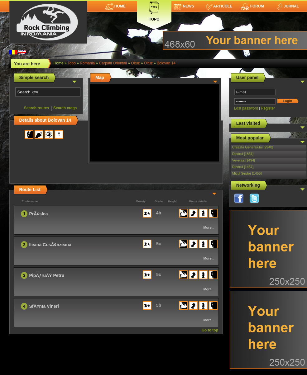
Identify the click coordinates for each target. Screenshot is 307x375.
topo (72, 63)
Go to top (210, 330)
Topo (154, 10)
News (184, 6)
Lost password (246, 108)
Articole (219, 6)
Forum (252, 6)
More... (208, 227)
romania (87, 63)
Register (268, 108)
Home (115, 6)
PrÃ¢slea (38, 213)
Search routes (36, 108)
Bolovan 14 (166, 63)
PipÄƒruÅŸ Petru (46, 275)
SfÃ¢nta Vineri (44, 306)
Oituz (135, 63)
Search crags (65, 108)
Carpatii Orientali (113, 63)
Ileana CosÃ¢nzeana (50, 244)
